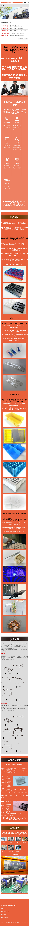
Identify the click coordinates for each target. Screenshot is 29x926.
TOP (3, 908)
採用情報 (4, 914)
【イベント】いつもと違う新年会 (18, 30)
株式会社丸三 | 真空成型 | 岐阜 (12, 922)
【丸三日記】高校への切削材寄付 (18, 33)
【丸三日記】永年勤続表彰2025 (17, 35)
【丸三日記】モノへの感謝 (16, 28)
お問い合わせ (5, 917)
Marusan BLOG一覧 (23, 38)
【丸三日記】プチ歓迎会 (16, 26)
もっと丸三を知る (6, 911)
